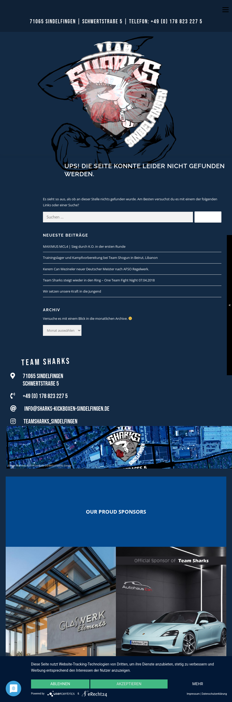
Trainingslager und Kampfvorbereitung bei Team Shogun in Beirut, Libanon (100, 257)
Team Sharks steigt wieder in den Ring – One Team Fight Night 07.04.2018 (99, 280)
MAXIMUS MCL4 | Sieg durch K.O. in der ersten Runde (84, 246)
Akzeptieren (128, 684)
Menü (225, 9)
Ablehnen (60, 684)
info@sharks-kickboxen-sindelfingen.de (66, 411)
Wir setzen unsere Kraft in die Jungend (72, 291)
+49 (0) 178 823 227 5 (177, 21)
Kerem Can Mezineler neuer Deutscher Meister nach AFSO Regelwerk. (96, 269)
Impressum (193, 693)
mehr (197, 684)
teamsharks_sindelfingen (50, 424)
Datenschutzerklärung (214, 693)
